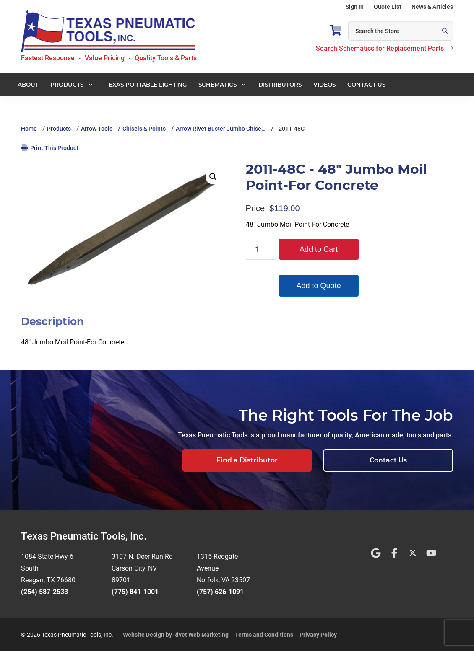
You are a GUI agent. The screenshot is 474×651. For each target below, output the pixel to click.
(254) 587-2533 (44, 591)
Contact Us (400, 460)
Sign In (355, 6)
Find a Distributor (284, 460)
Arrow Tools (96, 128)
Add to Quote (319, 286)
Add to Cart (319, 249)
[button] (213, 176)
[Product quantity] (260, 249)
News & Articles (432, 6)
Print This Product (49, 147)
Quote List (387, 6)
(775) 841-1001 (135, 591)
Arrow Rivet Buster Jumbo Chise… (221, 128)
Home (29, 128)
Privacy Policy (318, 633)
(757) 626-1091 (220, 591)
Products (59, 128)
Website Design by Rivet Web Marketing (176, 633)
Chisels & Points (144, 128)
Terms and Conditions (264, 633)
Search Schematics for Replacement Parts (384, 48)
